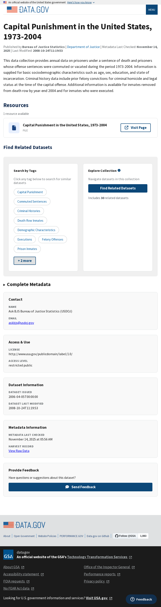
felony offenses (52, 239)
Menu (151, 10)
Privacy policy (97, 581)
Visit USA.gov (99, 598)
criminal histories (28, 211)
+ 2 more (25, 260)
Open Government (24, 536)
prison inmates (27, 249)
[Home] (28, 10)
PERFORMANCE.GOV (71, 536)
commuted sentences (32, 201)
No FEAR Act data (18, 588)
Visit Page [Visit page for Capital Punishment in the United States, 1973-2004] (136, 127)
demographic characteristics (36, 230)
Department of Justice (83, 47)
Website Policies (47, 536)
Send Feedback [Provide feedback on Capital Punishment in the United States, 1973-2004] (80, 487)
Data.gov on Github (98, 536)
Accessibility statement (23, 574)
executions (24, 239)
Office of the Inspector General (109, 567)
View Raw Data (19, 451)
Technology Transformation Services (99, 557)
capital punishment (30, 192)
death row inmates (30, 221)
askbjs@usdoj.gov (21, 323)
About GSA (14, 567)
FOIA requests (16, 581)
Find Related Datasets (118, 188)
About (6, 536)
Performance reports (102, 574)
